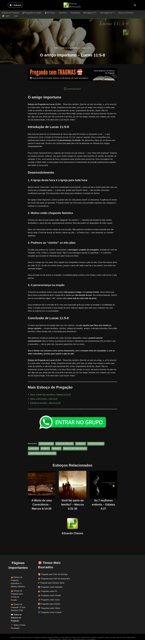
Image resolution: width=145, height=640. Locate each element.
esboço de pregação (64, 440)
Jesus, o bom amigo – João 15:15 (43, 395)
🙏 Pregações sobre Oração (49, 592)
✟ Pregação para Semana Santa (51, 580)
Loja (15, 16)
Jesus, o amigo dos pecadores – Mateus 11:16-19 (50, 391)
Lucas (62, 48)
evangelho (80, 440)
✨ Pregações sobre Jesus (49, 597)
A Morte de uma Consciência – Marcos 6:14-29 (41, 501)
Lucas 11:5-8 (33, 445)
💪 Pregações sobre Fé (47, 588)
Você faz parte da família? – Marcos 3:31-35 (72, 501)
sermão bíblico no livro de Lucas (42, 450)
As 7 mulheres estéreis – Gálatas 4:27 (103, 501)
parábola (45, 445)
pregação (56, 445)
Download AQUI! (72, 88)
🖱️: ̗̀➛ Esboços (15, 5)
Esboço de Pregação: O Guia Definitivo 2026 (18, 604)
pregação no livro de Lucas (75, 445)
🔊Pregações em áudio (31, 13)
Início (56, 48)
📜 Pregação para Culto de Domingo (53, 571)
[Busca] (135, 5)
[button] (55, 12)
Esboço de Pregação (10, 13)
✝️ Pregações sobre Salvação (50, 584)
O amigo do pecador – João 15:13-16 (45, 400)
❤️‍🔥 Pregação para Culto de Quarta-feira (54, 575)
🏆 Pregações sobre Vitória (49, 605)
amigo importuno (46, 440)
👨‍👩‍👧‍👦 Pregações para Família (49, 601)
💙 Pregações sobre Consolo (50, 609)
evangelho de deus (95, 440)
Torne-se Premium (124, 13)
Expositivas (75, 13)
